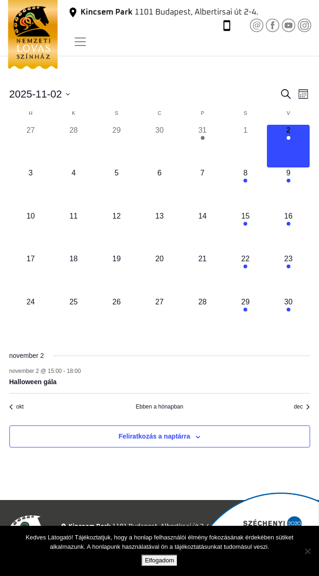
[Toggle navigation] (80, 41)
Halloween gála (33, 382)
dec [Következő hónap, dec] (302, 406)
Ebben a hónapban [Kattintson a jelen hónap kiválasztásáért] (159, 406)
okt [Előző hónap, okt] (16, 406)
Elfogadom (159, 560)
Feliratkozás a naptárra (154, 436)
